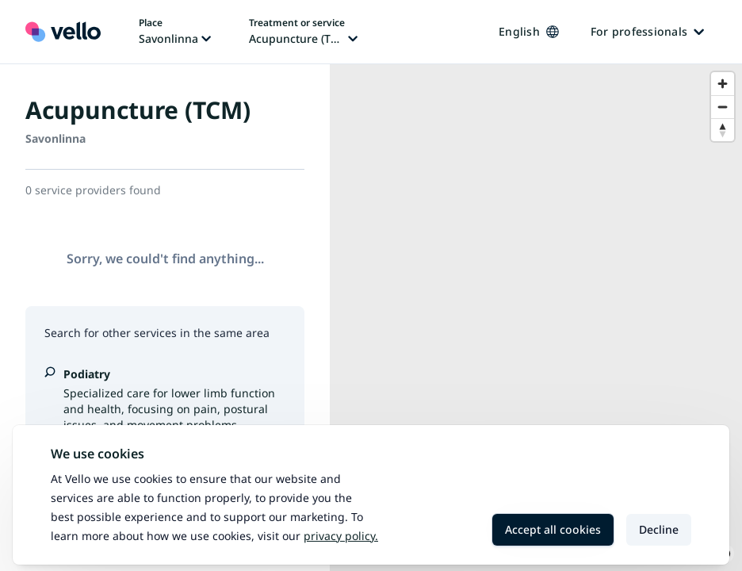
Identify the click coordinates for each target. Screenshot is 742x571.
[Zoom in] (722, 83)
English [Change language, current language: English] (529, 31)
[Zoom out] (722, 106)
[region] (536, 317)
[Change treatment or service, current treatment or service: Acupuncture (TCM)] (303, 31)
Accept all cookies (553, 529)
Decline (659, 529)
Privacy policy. (341, 535)
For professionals (647, 31)
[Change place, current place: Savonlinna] (175, 31)
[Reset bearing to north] (722, 129)
